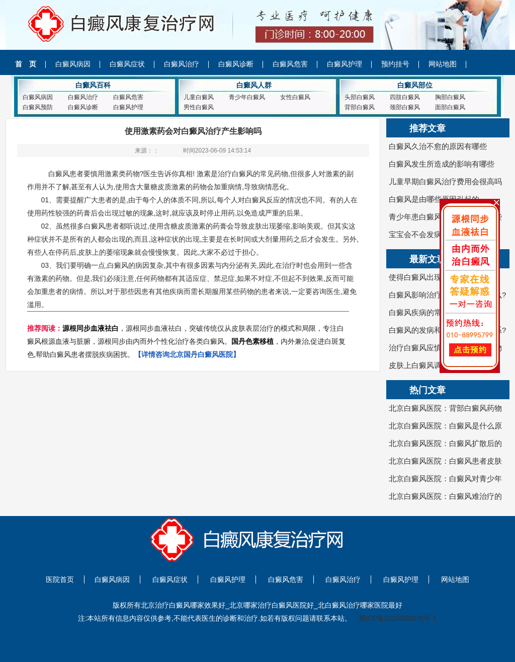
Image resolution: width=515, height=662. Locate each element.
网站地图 (442, 64)
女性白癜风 (295, 97)
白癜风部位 (415, 85)
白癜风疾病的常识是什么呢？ (438, 312)
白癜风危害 (290, 64)
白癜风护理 (344, 64)
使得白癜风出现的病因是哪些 (438, 277)
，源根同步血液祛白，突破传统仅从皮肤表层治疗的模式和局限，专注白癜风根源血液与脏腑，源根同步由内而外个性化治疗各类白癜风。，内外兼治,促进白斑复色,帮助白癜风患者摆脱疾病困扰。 (186, 341)
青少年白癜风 (247, 97)
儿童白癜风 (199, 97)
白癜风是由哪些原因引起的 (434, 199)
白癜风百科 (93, 85)
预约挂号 (395, 64)
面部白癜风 (450, 107)
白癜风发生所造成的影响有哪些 (441, 164)
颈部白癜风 (405, 107)
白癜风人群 (254, 85)
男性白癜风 (199, 107)
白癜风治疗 (181, 64)
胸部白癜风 (450, 97)
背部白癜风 (360, 107)
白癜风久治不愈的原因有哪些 (438, 146)
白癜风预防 (38, 107)
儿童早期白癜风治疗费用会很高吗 (445, 181)
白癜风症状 (127, 64)
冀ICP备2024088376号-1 (398, 618)
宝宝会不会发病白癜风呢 (430, 234)
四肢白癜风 (405, 97)
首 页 (25, 64)
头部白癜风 (360, 97)
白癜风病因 (73, 64)
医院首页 (60, 579)
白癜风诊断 (235, 64)
